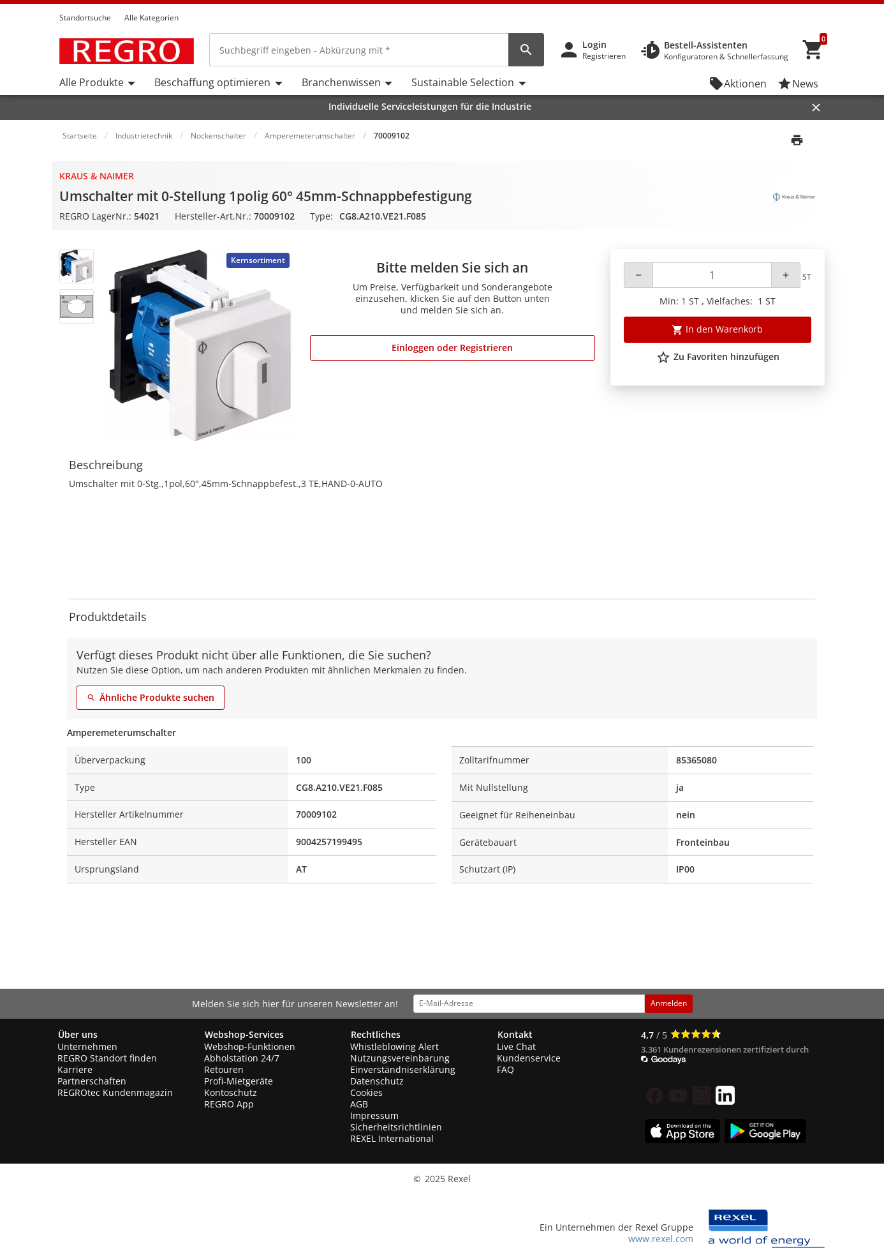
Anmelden (669, 1003)
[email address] (529, 1003)
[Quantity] (712, 275)
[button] (821, 6)
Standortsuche (85, 17)
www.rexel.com (660, 1239)
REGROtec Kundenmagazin (115, 1092)
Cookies (366, 1092)
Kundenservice (529, 1058)
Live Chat (516, 1046)
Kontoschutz (230, 1092)
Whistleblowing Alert (394, 1046)
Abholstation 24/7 (241, 1058)
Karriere (74, 1069)
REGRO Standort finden (107, 1058)
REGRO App (229, 1104)
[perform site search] (526, 49)
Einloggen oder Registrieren (452, 347)
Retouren (224, 1069)
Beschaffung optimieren (212, 82)
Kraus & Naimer (96, 176)
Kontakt (515, 1034)
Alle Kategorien (151, 17)
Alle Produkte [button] (91, 82)
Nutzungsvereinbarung (400, 1058)
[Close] (816, 107)
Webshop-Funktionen (249, 1046)
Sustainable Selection (462, 82)
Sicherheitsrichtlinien (396, 1127)
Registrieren (604, 55)
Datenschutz (377, 1081)
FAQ (505, 1069)
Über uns (78, 1034)
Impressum (374, 1115)
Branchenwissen (341, 82)
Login (594, 44)
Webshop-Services (244, 1034)
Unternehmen (87, 1046)
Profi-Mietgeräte (238, 1081)
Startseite (80, 135)
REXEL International (392, 1138)
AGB (359, 1104)
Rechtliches (376, 1034)
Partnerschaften (91, 1081)
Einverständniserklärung (402, 1069)
